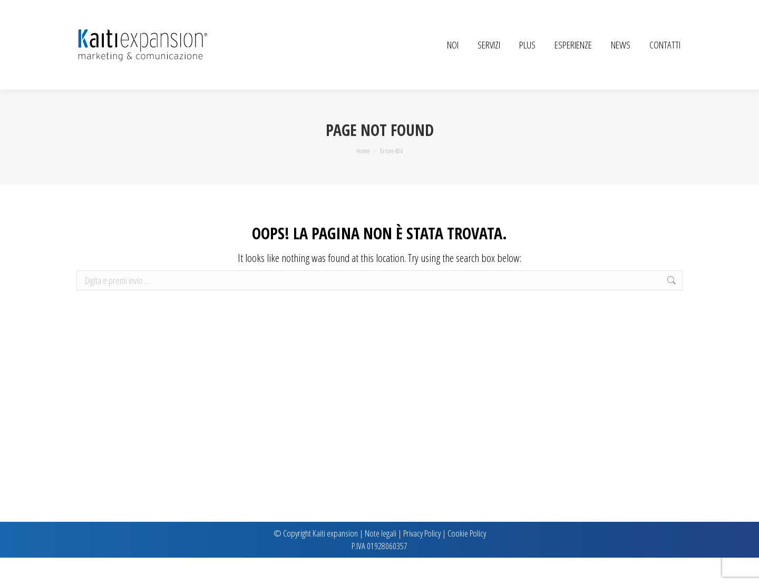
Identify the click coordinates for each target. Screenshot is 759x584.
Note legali (380, 559)
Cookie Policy (466, 559)
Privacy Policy (422, 559)
